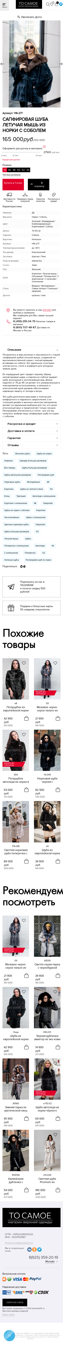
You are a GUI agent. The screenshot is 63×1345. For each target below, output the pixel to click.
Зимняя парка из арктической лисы (15, 1109)
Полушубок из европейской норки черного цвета (16, 709)
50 (37, 531)
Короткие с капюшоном (15, 503)
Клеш (7, 496)
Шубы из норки (44, 453)
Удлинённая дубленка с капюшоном (15, 1180)
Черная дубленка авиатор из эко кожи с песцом (47, 1037)
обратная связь (14, 1302)
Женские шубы (22, 453)
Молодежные (33, 482)
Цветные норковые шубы (16, 524)
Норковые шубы (12, 482)
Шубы (28, 538)
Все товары (9, 468)
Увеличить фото (31, 17)
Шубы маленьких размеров (17, 475)
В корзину (39, 184)
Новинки (8, 460)
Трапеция (21, 496)
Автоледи (40, 545)
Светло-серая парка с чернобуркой (47, 966)
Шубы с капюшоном (35, 517)
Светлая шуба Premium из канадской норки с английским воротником (47, 1180)
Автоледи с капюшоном (43, 496)
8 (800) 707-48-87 (24, 327)
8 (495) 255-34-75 (24, 321)
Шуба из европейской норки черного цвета (47, 851)
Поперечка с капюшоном (16, 545)
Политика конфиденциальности (19, 1243)
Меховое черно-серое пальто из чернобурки (47, 709)
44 (53, 545)
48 (35, 503)
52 (43, 553)
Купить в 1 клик (13, 183)
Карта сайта (8, 1314)
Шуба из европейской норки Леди (16, 1037)
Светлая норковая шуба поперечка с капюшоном (16, 851)
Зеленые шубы (11, 560)
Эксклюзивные (11, 517)
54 (51, 489)
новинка (7, 821)
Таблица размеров (11, 175)
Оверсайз (48, 503)
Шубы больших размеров (34, 468)
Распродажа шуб (46, 475)
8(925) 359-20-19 (43, 1257)
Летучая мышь (11, 538)
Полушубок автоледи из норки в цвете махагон (16, 780)
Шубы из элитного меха (31, 489)
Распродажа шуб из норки (38, 560)
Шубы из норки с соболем (16, 510)
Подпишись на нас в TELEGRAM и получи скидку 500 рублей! (32, 586)
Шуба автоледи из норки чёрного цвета (47, 1109)
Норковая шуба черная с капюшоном (47, 780)
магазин (47, 309)
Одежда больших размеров (33, 460)
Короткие (8, 489)
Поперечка (30, 553)
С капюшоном (11, 553)
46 (48, 482)
